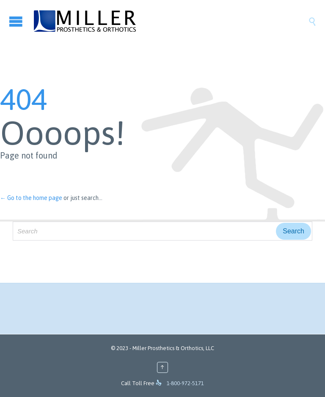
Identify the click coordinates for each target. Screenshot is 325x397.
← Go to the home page (31, 197)
